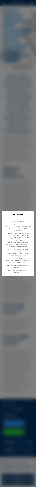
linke (28, 265)
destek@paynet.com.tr (23, 259)
